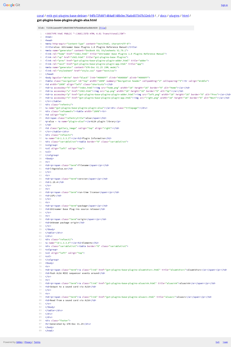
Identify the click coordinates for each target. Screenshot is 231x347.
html (185, 16)
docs (163, 16)
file (102, 27)
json (225, 342)
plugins (174, 16)
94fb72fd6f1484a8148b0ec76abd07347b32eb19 (122, 16)
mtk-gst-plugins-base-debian (67, 16)
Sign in (224, 5)
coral (40, 16)
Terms (37, 342)
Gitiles (19, 342)
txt (217, 342)
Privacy (28, 342)
